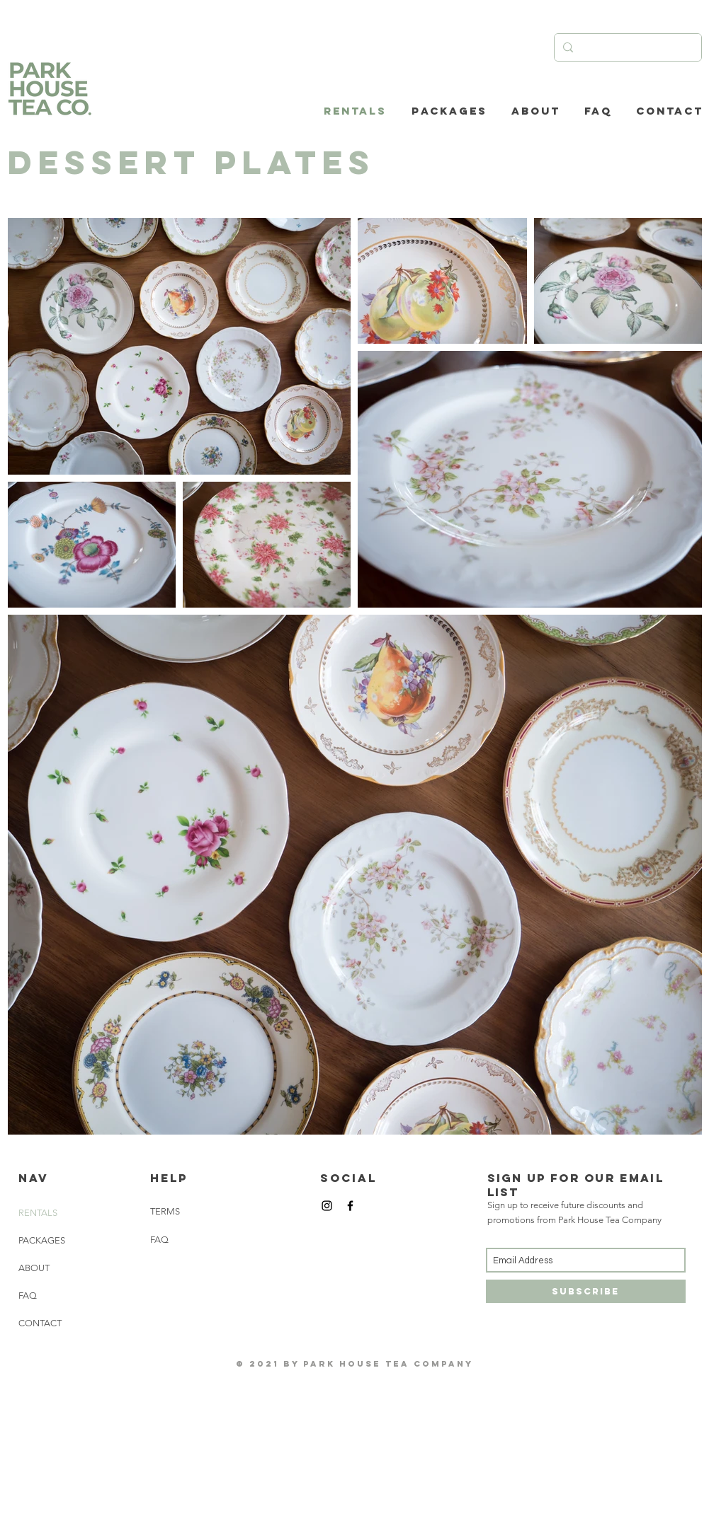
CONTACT (40, 1323)
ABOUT (34, 1268)
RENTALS (37, 1212)
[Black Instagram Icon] (327, 1205)
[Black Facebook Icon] (350, 1205)
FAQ (27, 1295)
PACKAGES (41, 1240)
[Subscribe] (586, 1291)
